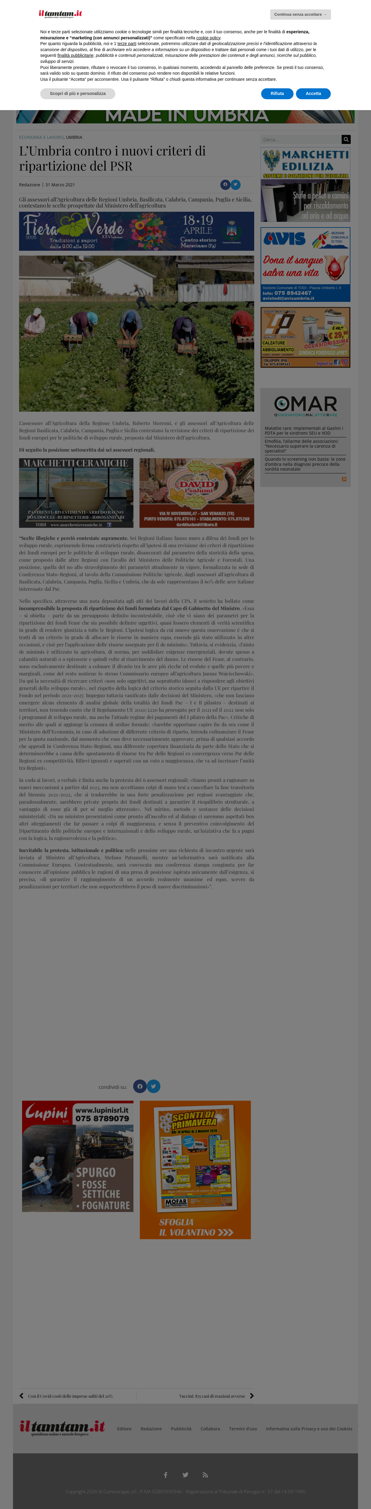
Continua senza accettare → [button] (300, 14)
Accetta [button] (313, 93)
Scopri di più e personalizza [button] (78, 93)
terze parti (126, 43)
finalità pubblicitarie (75, 55)
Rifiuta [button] (277, 93)
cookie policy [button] (208, 37)
